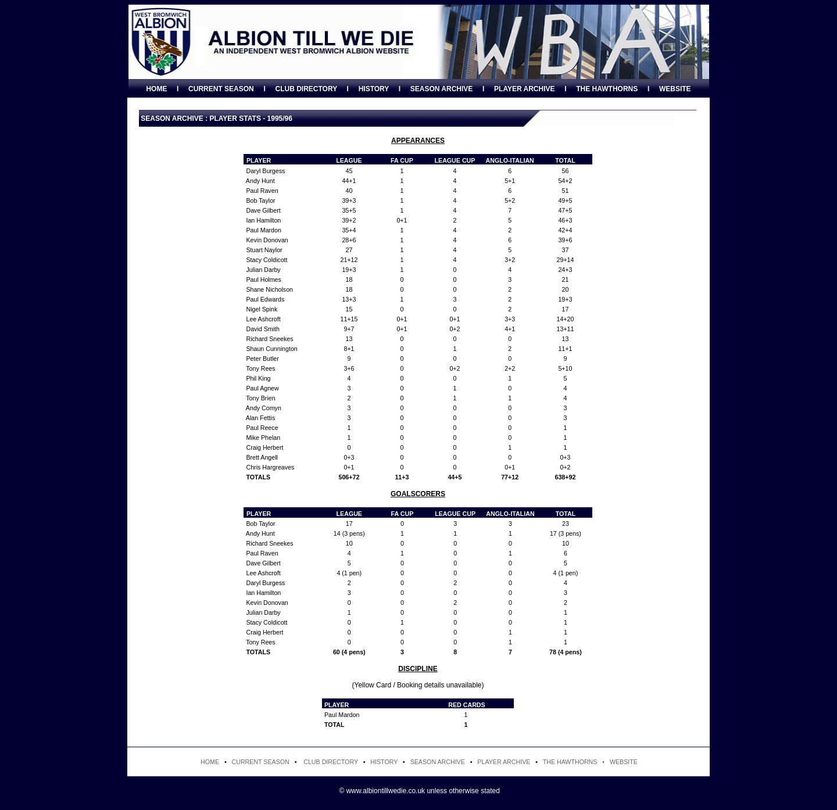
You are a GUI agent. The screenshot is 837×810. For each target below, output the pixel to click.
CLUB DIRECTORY (306, 89)
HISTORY (374, 89)
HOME (156, 89)
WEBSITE (675, 89)
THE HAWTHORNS (607, 89)
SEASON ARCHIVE (441, 89)
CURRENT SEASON (221, 89)
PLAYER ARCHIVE (524, 89)
